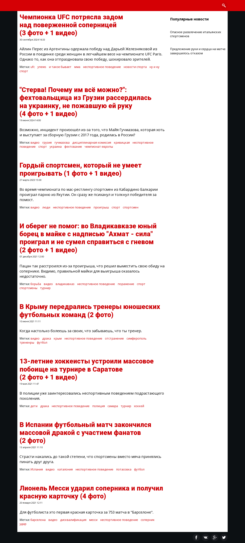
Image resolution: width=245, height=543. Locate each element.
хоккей (139, 406)
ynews (41, 67)
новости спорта (135, 67)
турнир (45, 288)
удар (23, 524)
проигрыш (101, 207)
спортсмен (130, 207)
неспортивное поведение (102, 67)
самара (113, 406)
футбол (42, 342)
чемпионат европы (99, 147)
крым (58, 338)
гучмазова (62, 142)
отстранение (114, 338)
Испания (36, 469)
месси (93, 520)
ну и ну (154, 67)
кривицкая (122, 142)
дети (33, 406)
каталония (65, 469)
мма (77, 67)
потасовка (123, 469)
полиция (98, 406)
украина (56, 147)
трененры (27, 342)
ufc (32, 67)
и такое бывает (60, 67)
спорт (24, 71)
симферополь (136, 338)
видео (34, 142)
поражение (126, 284)
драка (46, 338)
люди (46, 207)
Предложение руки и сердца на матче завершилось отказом (197, 51)
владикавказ (65, 284)
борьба (35, 284)
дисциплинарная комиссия (91, 142)
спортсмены (28, 288)
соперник (148, 520)
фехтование (73, 147)
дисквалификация (73, 520)
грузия (47, 142)
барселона (38, 520)
